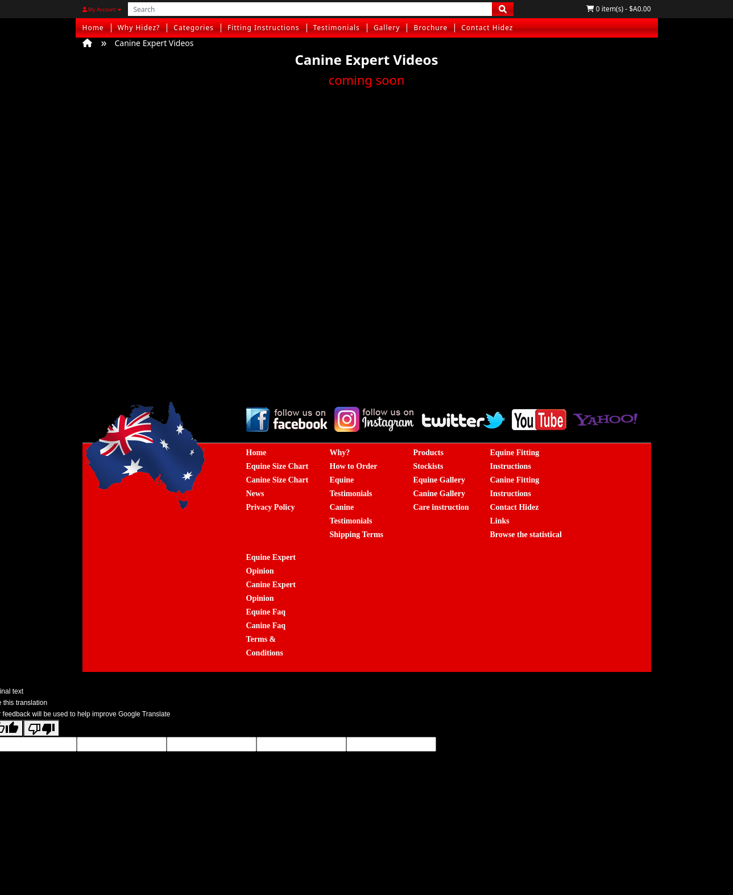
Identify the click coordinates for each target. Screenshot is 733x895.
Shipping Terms (357, 534)
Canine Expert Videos (154, 43)
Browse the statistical (526, 534)
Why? (340, 452)
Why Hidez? (139, 27)
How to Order (354, 466)
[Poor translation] (41, 728)
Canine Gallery (439, 493)
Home (93, 27)
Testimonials (336, 27)
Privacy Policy (270, 507)
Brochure (430, 27)
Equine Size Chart (277, 466)
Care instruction (441, 507)
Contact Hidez (487, 27)
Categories (193, 27)
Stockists (428, 466)
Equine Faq (266, 612)
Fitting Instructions (263, 27)
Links (500, 521)
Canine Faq (266, 625)
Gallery (387, 27)
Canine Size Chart (277, 480)
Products (428, 452)
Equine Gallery (439, 480)
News (255, 493)
